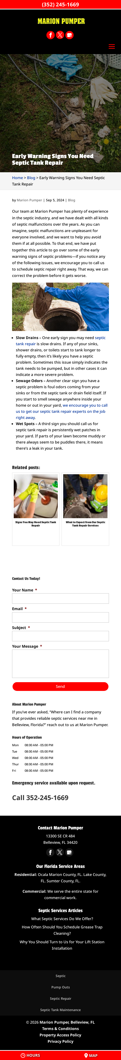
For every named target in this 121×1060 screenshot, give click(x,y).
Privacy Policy (60, 1041)
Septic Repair (60, 998)
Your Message (27, 646)
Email (19, 608)
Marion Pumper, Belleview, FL (67, 1022)
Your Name (24, 590)
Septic (61, 976)
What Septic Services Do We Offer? (62, 918)
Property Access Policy (60, 1035)
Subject (21, 627)
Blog (71, 200)
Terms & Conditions (60, 1028)
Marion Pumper (29, 200)
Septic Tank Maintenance (60, 1010)
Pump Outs (60, 987)
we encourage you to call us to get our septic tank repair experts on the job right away (62, 411)
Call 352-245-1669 (40, 797)
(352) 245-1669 (60, 4)
